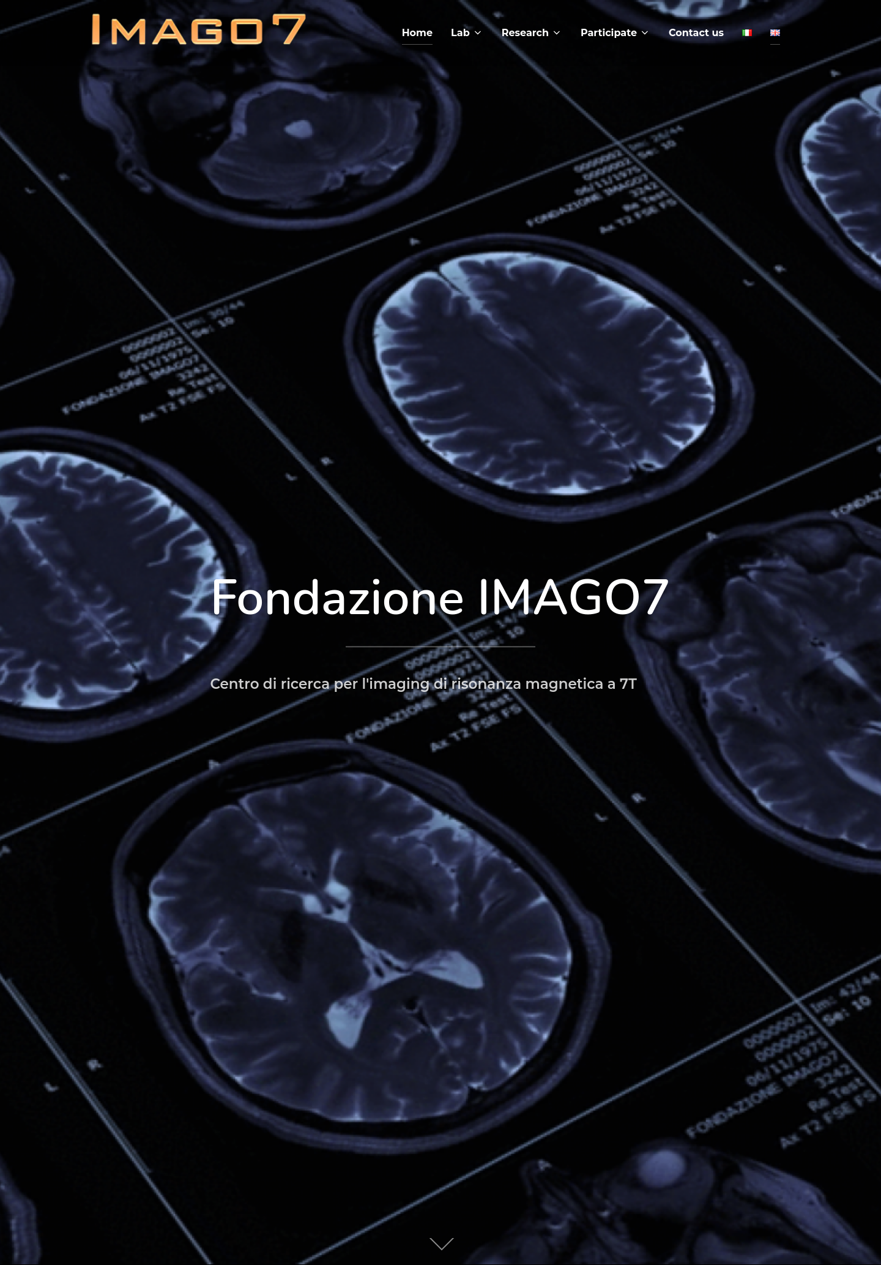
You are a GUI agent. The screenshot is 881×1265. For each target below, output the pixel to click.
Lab (467, 33)
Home (417, 33)
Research (532, 33)
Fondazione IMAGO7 (440, 598)
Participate (615, 33)
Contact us (696, 33)
